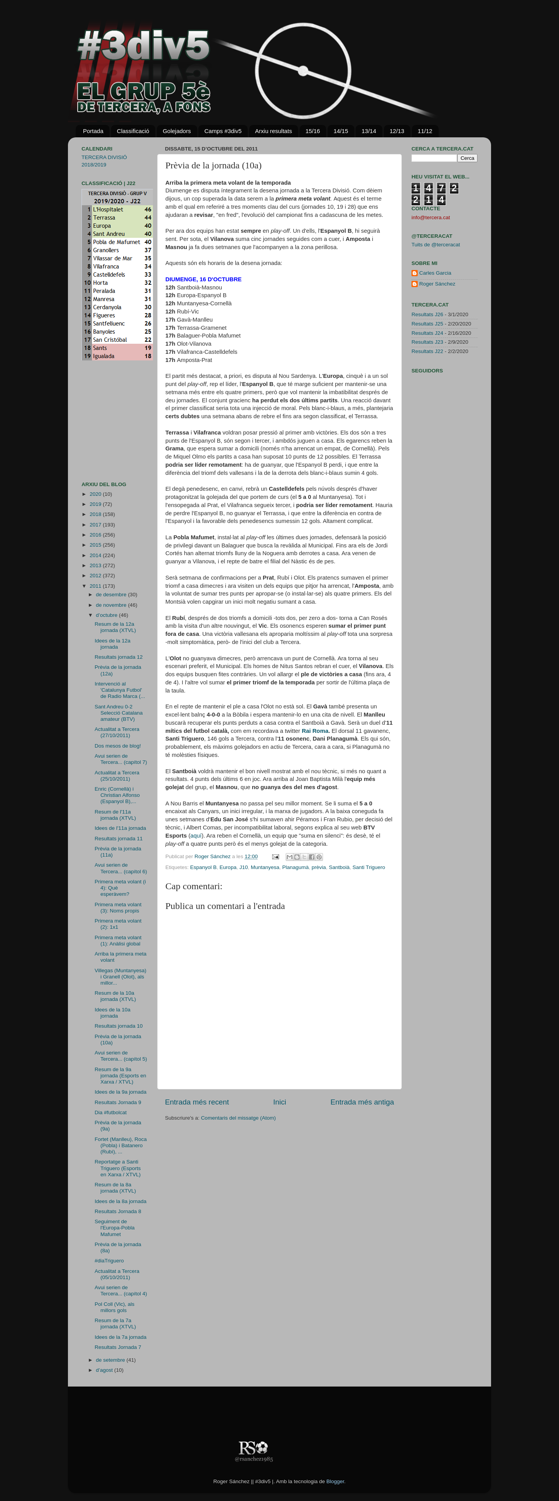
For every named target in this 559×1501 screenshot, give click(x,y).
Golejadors (177, 131)
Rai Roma (315, 731)
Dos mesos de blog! (118, 746)
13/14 (368, 131)
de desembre (112, 594)
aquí (195, 836)
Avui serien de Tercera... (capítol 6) (121, 868)
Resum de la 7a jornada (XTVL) (115, 1323)
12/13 (397, 131)
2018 (96, 514)
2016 (96, 535)
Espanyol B (203, 867)
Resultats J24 (427, 333)
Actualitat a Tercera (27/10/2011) (117, 732)
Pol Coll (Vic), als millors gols (115, 1307)
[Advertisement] (105, 420)
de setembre (111, 1360)
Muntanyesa (265, 867)
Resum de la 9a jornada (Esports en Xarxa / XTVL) (120, 1075)
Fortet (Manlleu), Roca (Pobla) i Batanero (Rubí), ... (121, 1145)
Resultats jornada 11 (119, 838)
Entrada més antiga (362, 1102)
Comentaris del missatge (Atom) (238, 1118)
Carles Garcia (435, 273)
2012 (96, 575)
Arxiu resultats (273, 131)
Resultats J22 (427, 351)
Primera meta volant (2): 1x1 (118, 924)
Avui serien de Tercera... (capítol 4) (121, 1291)
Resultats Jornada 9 (118, 1102)
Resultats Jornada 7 (118, 1347)
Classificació (133, 131)
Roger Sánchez (213, 856)
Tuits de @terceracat (435, 245)
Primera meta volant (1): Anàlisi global (118, 941)
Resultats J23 (427, 342)
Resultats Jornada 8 (118, 1211)
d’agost (105, 1370)
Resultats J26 (427, 314)
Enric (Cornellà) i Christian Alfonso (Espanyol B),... (117, 795)
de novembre (112, 605)
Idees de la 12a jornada (112, 644)
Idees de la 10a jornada (112, 1013)
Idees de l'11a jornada (120, 828)
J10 (244, 867)
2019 (96, 504)
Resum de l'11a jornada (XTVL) (115, 815)
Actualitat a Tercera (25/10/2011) (117, 776)
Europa (228, 867)
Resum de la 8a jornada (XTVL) (115, 1188)
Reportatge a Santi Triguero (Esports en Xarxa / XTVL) (118, 1168)
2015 (96, 545)
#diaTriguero (109, 1261)
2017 (96, 525)
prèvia (319, 867)
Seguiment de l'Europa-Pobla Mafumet (115, 1228)
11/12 (425, 131)
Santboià (339, 867)
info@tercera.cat (430, 217)
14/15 (340, 131)
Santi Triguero (368, 867)
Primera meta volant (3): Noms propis (118, 908)
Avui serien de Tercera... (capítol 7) (121, 759)
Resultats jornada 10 (119, 1026)
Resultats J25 (427, 324)
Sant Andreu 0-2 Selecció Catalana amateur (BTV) (119, 713)
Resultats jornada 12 (119, 657)
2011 (96, 586)
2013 (96, 565)
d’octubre (107, 615)
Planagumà (295, 867)
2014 (96, 555)
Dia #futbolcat (111, 1112)
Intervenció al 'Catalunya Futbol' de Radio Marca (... (120, 690)
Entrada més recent (197, 1102)
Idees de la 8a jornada (121, 1201)
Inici (279, 1102)
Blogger (335, 1481)
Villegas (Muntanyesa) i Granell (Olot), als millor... (120, 977)
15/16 (313, 131)
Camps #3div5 (222, 131)
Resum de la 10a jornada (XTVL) (115, 996)
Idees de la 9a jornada (121, 1092)
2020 (96, 494)
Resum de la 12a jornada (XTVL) (115, 627)
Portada (93, 131)
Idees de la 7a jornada (121, 1337)
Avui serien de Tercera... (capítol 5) (121, 1056)
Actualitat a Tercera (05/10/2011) (117, 1274)
